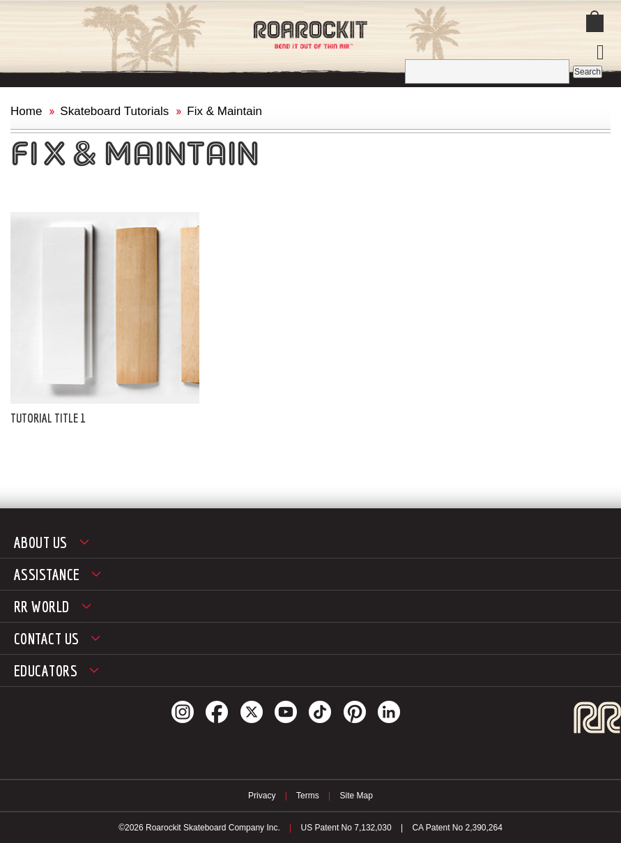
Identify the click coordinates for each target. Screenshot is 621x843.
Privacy (261, 795)
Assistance (46, 574)
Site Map (356, 795)
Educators (45, 670)
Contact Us (46, 638)
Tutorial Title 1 (47, 418)
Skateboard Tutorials (114, 111)
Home (26, 111)
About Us (41, 542)
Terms (307, 795)
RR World (42, 606)
